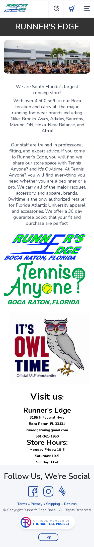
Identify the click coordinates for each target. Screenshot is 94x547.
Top (48, 537)
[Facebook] (33, 491)
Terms (22, 504)
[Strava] (62, 491)
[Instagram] (48, 491)
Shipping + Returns (61, 504)
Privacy (36, 504)
